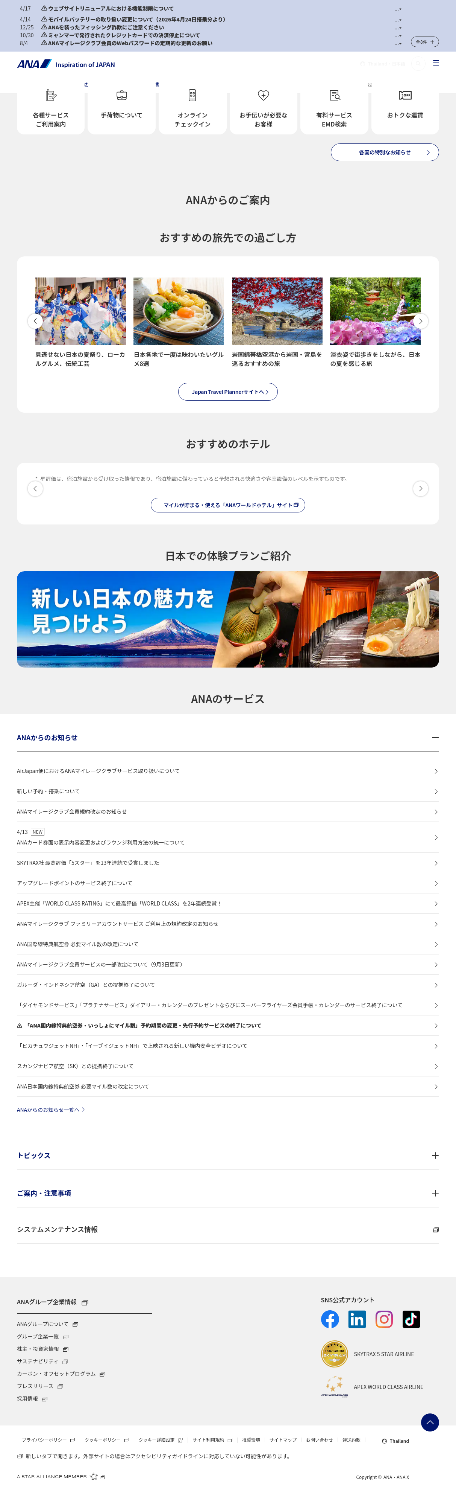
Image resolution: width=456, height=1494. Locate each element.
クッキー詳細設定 (163, 1440)
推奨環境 (251, 1440)
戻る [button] (35, 321)
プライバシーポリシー (51, 1440)
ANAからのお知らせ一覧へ (52, 1109)
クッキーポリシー (109, 1440)
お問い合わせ (319, 1440)
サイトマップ (283, 1440)
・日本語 (382, 63)
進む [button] (420, 321)
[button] (398, 8)
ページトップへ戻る (430, 1422)
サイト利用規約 (214, 1440)
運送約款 (351, 1440)
